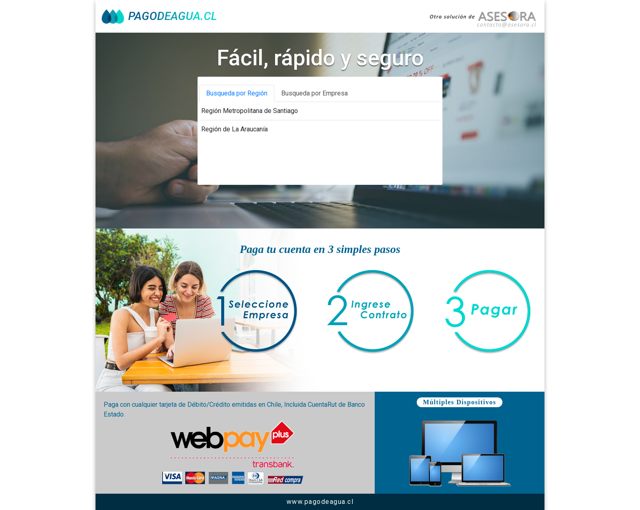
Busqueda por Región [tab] (236, 93)
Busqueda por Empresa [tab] (314, 93)
